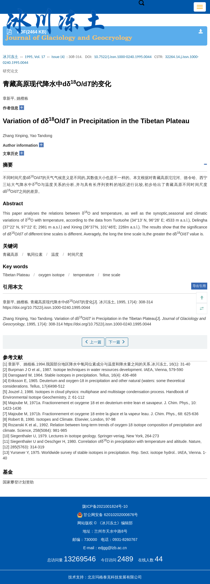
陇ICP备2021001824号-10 (104, 506)
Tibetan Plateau (16, 275)
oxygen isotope (51, 275)
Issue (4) (58, 56)
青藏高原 (10, 254)
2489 (125, 559)
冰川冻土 (10, 56)
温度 (55, 254)
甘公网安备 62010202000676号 (107, 514)
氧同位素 (35, 254)
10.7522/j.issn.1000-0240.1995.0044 (122, 56)
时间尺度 (75, 254)
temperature (83, 275)
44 (159, 559)
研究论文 (10, 71)
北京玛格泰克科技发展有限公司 (115, 577)
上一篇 (93, 342)
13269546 (80, 559)
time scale (111, 275)
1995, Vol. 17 (35, 56)
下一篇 (117, 342)
